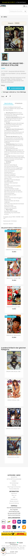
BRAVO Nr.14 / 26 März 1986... (14, 278)
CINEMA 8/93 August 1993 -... (14, 306)
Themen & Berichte (14, 488)
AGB (14, 497)
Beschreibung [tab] (8, 103)
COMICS (14, 481)
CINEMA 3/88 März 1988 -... (14, 400)
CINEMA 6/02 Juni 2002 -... (14, 457)
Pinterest (10, 96)
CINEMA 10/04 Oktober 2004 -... (14, 428)
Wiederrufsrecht (14, 501)
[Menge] (3, 88)
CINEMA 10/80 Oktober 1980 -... (14, 371)
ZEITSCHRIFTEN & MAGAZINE (14, 479)
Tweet (6, 96)
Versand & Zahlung (14, 503)
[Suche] (18, 11)
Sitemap (14, 485)
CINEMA (17, 23)
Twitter (2, 538)
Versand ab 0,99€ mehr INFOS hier (17, 71)
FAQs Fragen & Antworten (14, 487)
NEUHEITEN (14, 477)
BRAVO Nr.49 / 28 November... (14, 335)
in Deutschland (21, 2)
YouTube (6, 538)
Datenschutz (14, 499)
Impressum (14, 493)
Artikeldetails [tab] (18, 103)
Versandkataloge (14, 483)
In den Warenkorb (15, 88)
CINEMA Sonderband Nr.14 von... (14, 249)
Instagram (15, 538)
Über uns (14, 495)
